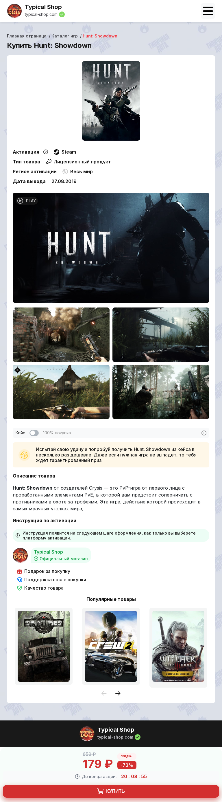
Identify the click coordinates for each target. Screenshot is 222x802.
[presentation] (104, 693)
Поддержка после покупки (51, 579)
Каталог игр (64, 35)
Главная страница (27, 35)
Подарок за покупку (43, 571)
